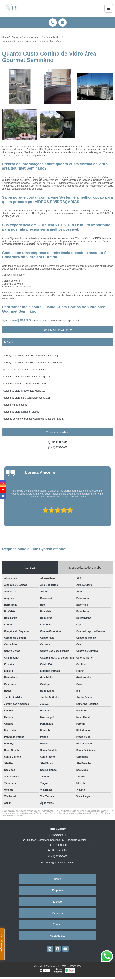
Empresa (57, 890)
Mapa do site (57, 935)
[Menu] (108, 8)
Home (57, 879)
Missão (57, 901)
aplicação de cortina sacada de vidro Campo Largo (31, 355)
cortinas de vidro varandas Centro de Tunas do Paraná (33, 418)
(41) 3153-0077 (23, 320)
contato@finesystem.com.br (57, 862)
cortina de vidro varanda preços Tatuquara (26, 376)
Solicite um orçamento (57, 329)
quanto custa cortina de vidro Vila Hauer (25, 369)
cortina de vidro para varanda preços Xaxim (27, 397)
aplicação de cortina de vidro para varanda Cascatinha (33, 362)
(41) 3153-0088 (57, 447)
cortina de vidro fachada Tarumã (21, 411)
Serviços (57, 913)
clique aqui (41, 320)
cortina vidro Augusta (15, 404)
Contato (57, 924)
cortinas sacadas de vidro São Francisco (25, 383)
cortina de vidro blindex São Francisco (24, 390)
